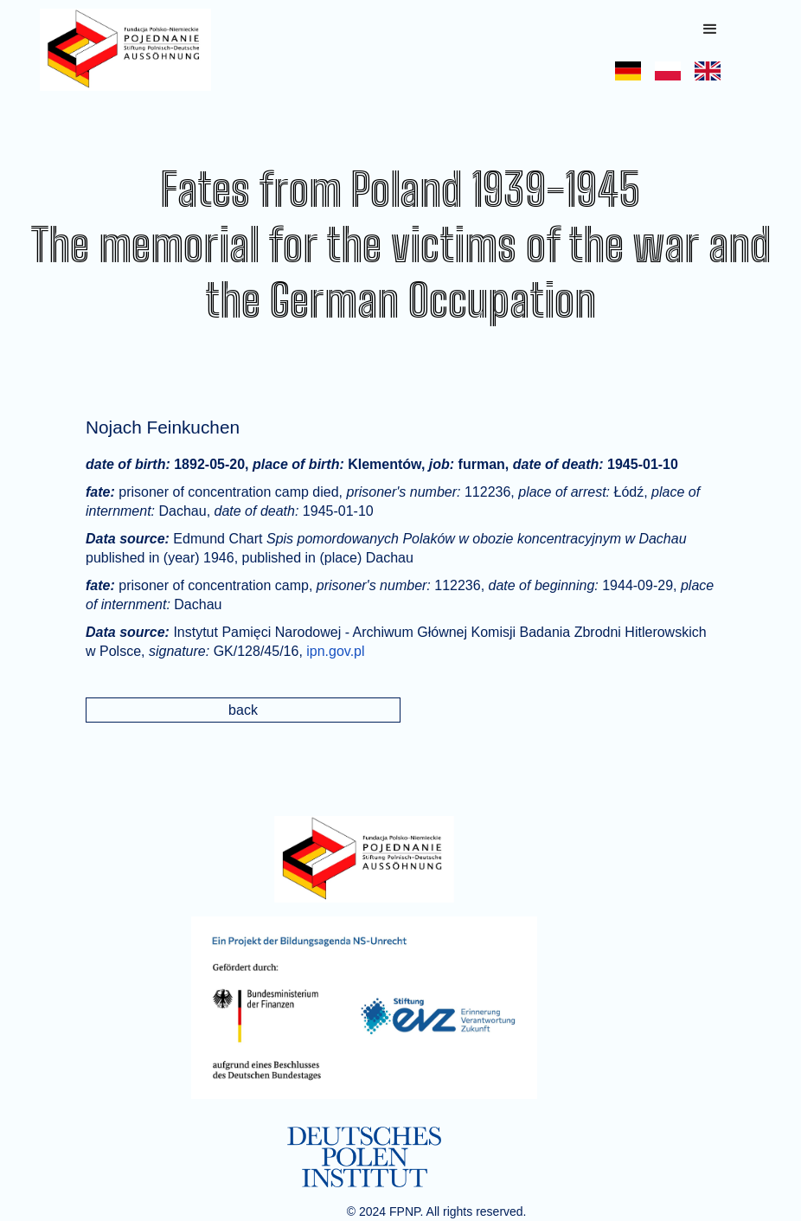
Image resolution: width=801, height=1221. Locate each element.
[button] (710, 29)
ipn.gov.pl (335, 651)
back (243, 710)
